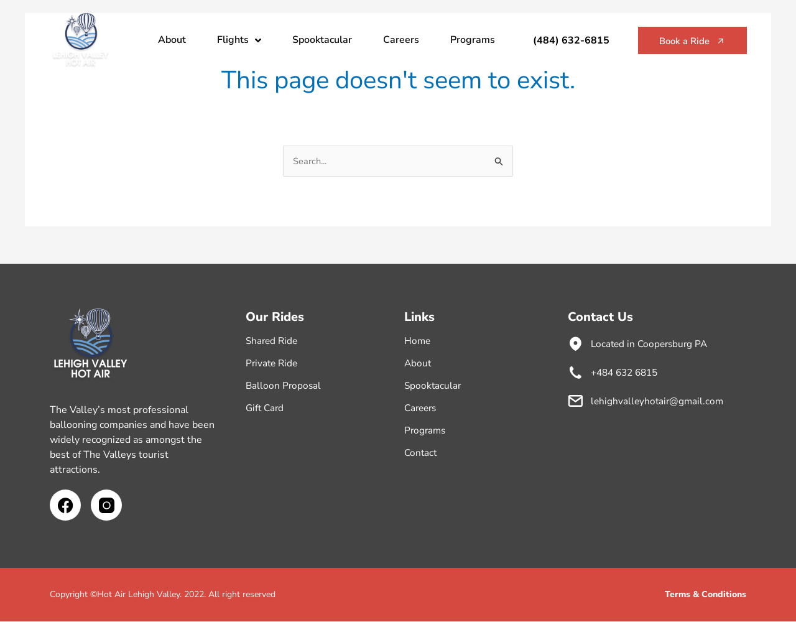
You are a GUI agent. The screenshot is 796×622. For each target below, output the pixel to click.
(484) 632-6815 (560, 40)
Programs (472, 40)
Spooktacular (322, 40)
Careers (401, 40)
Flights (239, 40)
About (172, 40)
